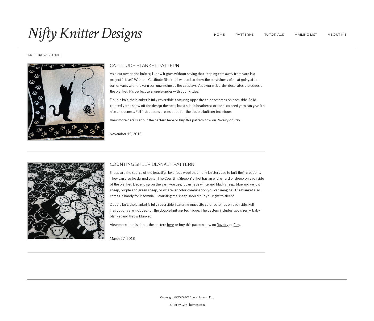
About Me (337, 34)
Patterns (245, 34)
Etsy (237, 120)
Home (219, 34)
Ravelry (222, 120)
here (170, 120)
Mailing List (305, 34)
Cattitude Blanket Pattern (144, 65)
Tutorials (274, 34)
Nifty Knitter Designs (84, 33)
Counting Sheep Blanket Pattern (152, 164)
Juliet (173, 304)
